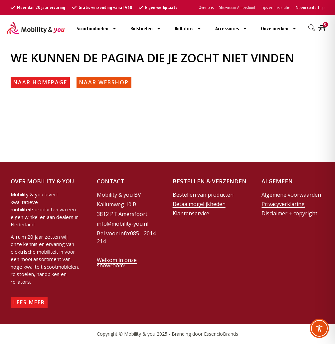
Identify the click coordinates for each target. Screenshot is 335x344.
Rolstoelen (145, 28)
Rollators (188, 28)
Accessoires (231, 28)
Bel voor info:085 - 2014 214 (126, 237)
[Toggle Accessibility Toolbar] (319, 328)
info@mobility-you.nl (122, 223)
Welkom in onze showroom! (117, 262)
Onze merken (279, 28)
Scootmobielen (97, 28)
